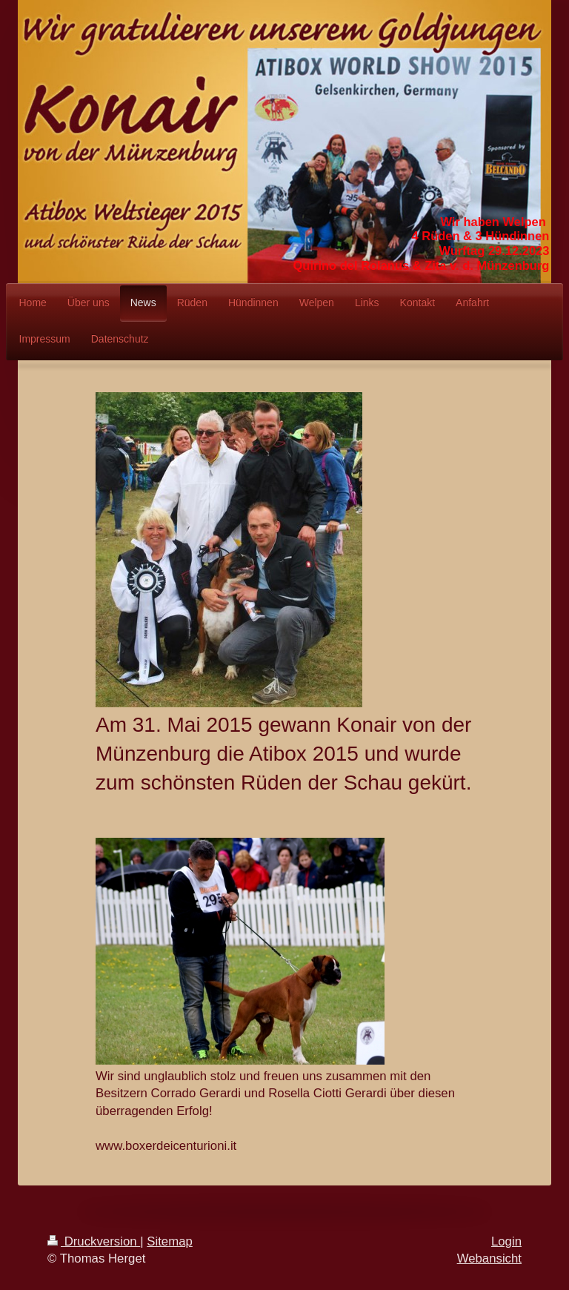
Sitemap (170, 1241)
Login (506, 1241)
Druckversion (93, 1241)
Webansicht (489, 1258)
